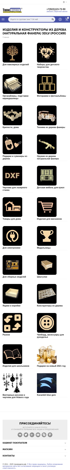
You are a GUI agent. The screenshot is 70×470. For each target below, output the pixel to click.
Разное (6, 335)
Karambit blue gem (46, 395)
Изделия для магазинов (49, 219)
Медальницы (44, 248)
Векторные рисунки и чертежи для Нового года (16, 396)
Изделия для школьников (16, 366)
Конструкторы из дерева (50, 306)
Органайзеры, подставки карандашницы (15, 97)
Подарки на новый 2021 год (51, 366)
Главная (6, 37)
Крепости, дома (11, 127)
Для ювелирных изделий (16, 64)
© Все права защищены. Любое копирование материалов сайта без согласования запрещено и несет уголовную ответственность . (33, 466)
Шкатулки (42, 277)
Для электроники (11, 248)
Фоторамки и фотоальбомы (51, 96)
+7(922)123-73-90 (55, 9)
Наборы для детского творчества (48, 65)
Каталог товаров (3, 19)
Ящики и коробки (11, 306)
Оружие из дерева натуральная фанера (48, 157)
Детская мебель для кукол (50, 187)
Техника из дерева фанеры (51, 127)
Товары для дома (12, 219)
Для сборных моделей (14, 277)
